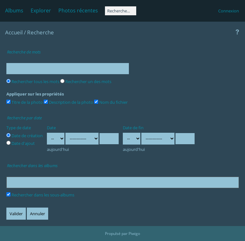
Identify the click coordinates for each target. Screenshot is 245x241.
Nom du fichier (111, 102)
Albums (14, 10)
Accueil (14, 32)
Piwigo (134, 233)
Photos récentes (78, 10)
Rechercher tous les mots (32, 81)
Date (51, 128)
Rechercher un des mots (85, 81)
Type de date (18, 128)
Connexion (228, 11)
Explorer (41, 10)
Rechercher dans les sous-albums (40, 195)
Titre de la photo (24, 102)
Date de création (24, 135)
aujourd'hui (58, 149)
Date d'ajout (20, 143)
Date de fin (133, 128)
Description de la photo (68, 102)
